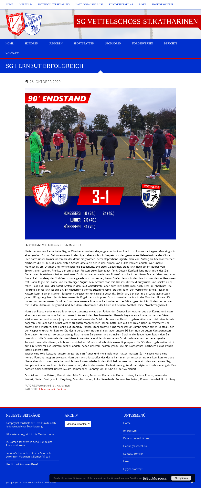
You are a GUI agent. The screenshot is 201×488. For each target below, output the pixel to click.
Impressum (25, 4)
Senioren (62, 389)
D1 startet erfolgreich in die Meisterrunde (30, 434)
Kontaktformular (121, 4)
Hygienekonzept (162, 4)
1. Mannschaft (47, 389)
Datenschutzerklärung (54, 4)
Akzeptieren (181, 478)
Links (142, 4)
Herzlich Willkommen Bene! (22, 464)
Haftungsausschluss (89, 4)
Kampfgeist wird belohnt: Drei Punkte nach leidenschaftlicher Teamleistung (31, 424)
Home (9, 4)
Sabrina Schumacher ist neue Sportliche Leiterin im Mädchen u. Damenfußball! (29, 454)
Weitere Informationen (154, 478)
